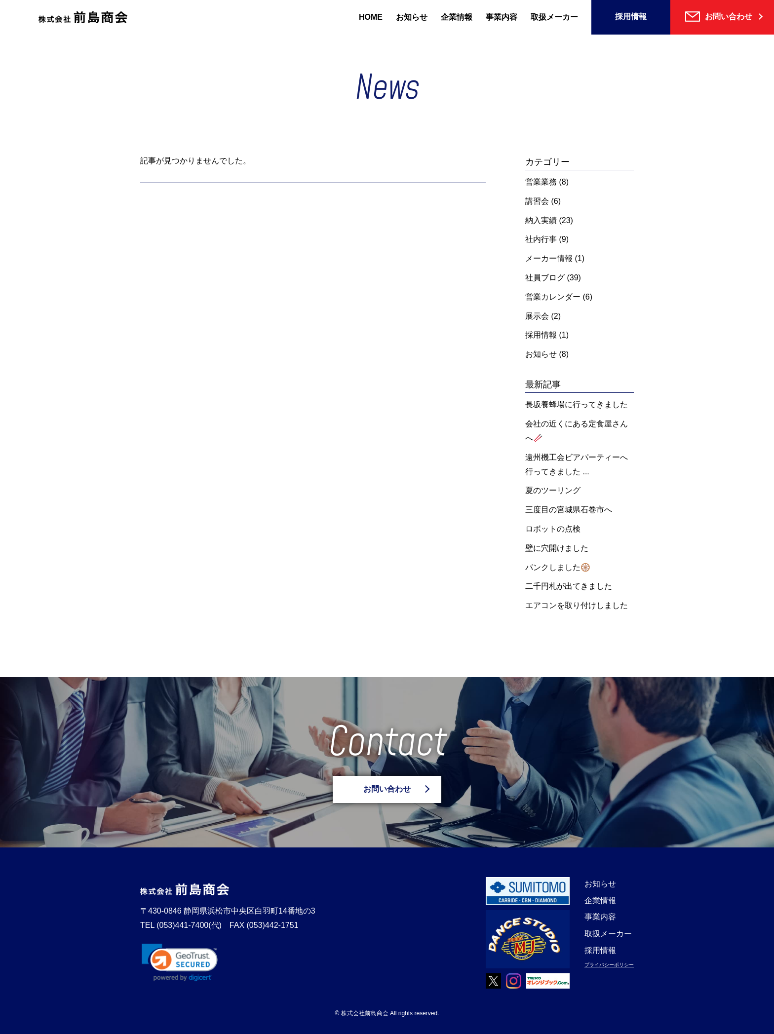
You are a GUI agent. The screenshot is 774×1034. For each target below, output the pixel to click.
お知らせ (411, 17)
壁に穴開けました (556, 548)
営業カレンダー (552, 297)
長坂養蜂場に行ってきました (576, 404)
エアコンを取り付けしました (576, 605)
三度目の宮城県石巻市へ (568, 509)
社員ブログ (545, 277)
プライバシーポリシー (609, 964)
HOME (371, 17)
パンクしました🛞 (557, 567)
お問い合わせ (387, 789)
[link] (179, 962)
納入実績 (541, 220)
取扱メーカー (554, 17)
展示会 (537, 316)
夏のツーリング (552, 490)
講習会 (537, 201)
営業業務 (541, 182)
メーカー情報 (549, 258)
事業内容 (501, 17)
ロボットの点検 (552, 529)
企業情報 (456, 17)
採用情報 (631, 16)
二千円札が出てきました (568, 586)
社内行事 (541, 239)
